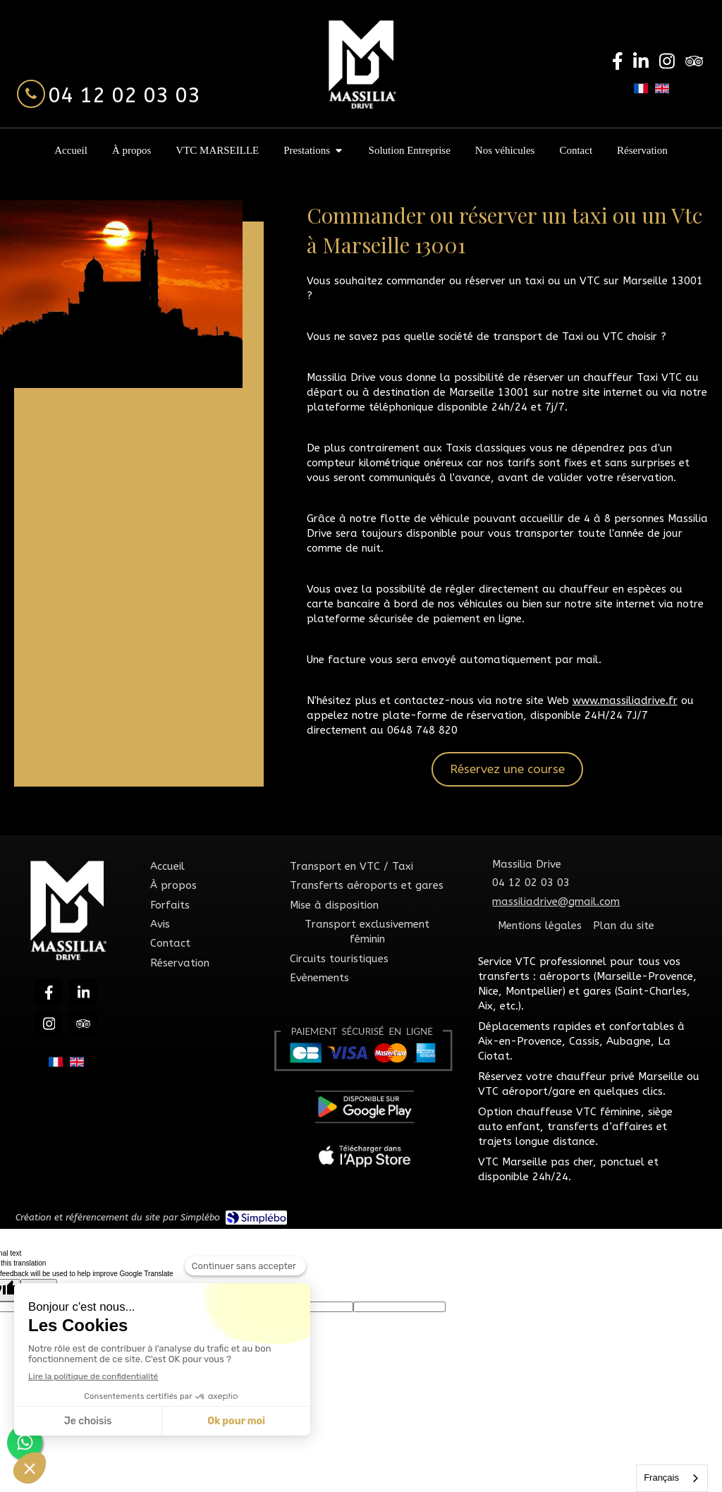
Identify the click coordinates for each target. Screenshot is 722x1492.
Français (661, 1477)
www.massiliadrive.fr (625, 700)
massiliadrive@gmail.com (556, 901)
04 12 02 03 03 (124, 95)
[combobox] (672, 1478)
